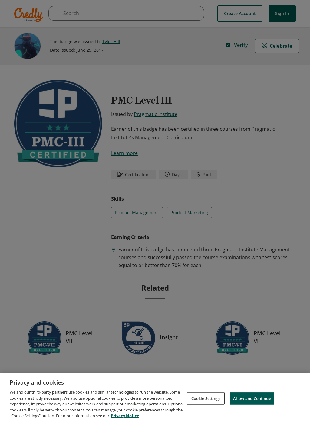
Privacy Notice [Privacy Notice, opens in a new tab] (125, 417)
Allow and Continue (252, 399)
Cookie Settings (205, 399)
